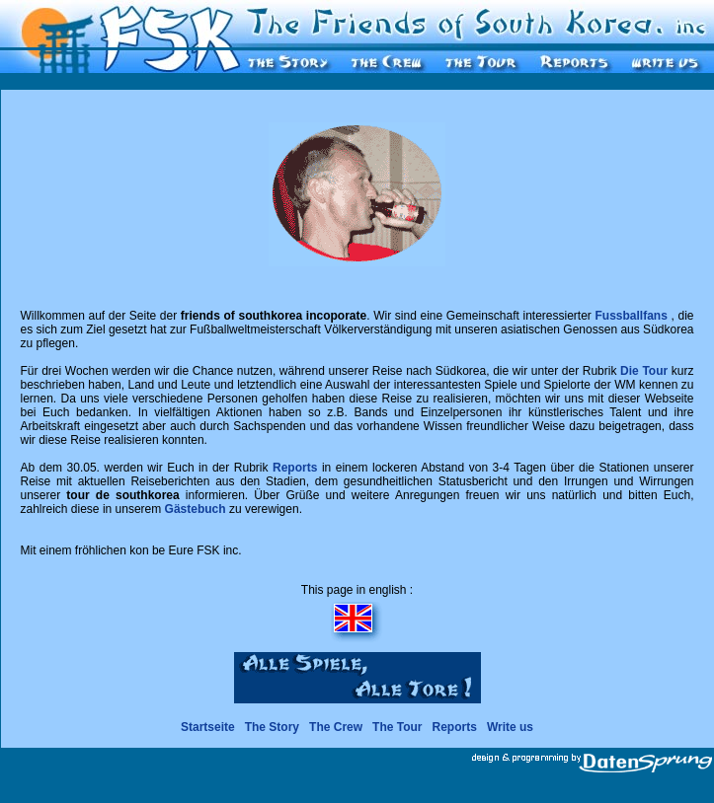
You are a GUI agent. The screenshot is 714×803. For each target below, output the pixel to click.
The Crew (335, 727)
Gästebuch (195, 509)
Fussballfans (631, 316)
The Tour (397, 727)
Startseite (208, 727)
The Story (272, 727)
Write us (510, 727)
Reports (295, 467)
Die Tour (644, 371)
